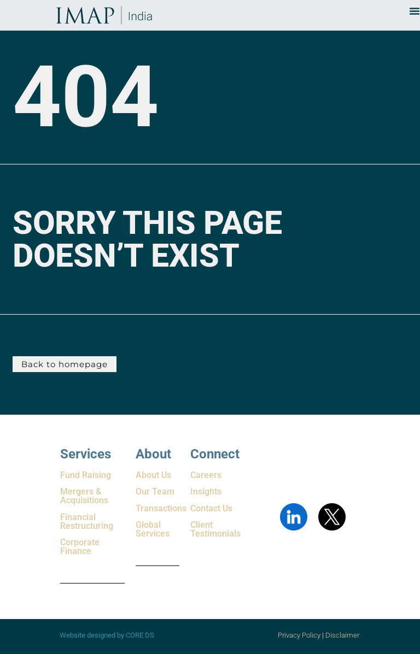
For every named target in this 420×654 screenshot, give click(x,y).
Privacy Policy (299, 635)
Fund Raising (85, 475)
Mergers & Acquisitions (84, 495)
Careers (205, 475)
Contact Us (211, 508)
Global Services (153, 529)
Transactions (161, 508)
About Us (153, 475)
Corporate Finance (80, 546)
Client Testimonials (215, 529)
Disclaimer (343, 635)
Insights (205, 491)
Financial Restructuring (86, 521)
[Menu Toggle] (414, 10)
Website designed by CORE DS (107, 635)
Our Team (155, 491)
